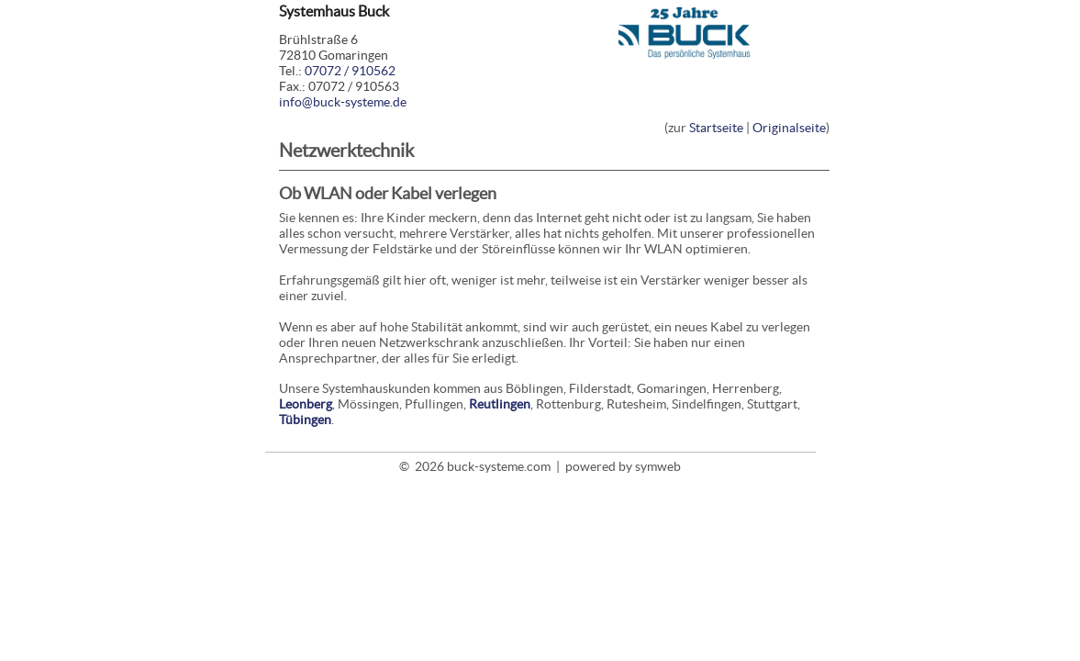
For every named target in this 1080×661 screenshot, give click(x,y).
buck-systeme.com (499, 466)
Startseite (716, 127)
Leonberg (305, 404)
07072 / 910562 (350, 70)
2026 (429, 466)
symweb (658, 466)
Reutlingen (499, 404)
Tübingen (305, 419)
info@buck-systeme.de (342, 102)
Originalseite (789, 127)
